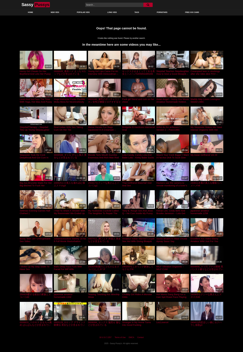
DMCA (131, 337)
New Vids (55, 12)
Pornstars (162, 12)
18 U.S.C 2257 (105, 337)
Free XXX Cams (192, 12)
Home (30, 12)
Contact (140, 337)
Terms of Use (120, 337)
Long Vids (112, 12)
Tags (136, 12)
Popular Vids (83, 12)
